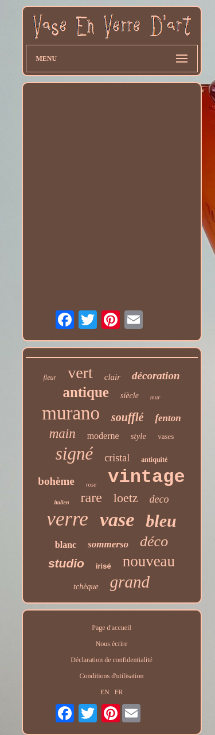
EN (105, 692)
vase (117, 519)
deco (159, 499)
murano (71, 413)
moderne (103, 436)
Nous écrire (112, 644)
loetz (126, 498)
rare (91, 497)
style (139, 436)
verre (67, 519)
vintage (146, 477)
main (62, 433)
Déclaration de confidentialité (112, 660)
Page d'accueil (111, 628)
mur (155, 397)
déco (154, 541)
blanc (65, 545)
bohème (56, 481)
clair (112, 377)
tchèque (86, 586)
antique (85, 392)
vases (166, 436)
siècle (129, 395)
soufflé (127, 417)
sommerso (108, 544)
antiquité (154, 460)
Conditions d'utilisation (112, 676)
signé (74, 454)
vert (80, 373)
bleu (161, 520)
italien (61, 502)
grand (130, 582)
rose (91, 484)
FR (119, 692)
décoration (155, 376)
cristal (117, 458)
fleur (50, 378)
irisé (103, 566)
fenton (168, 418)
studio (66, 563)
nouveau (149, 561)
